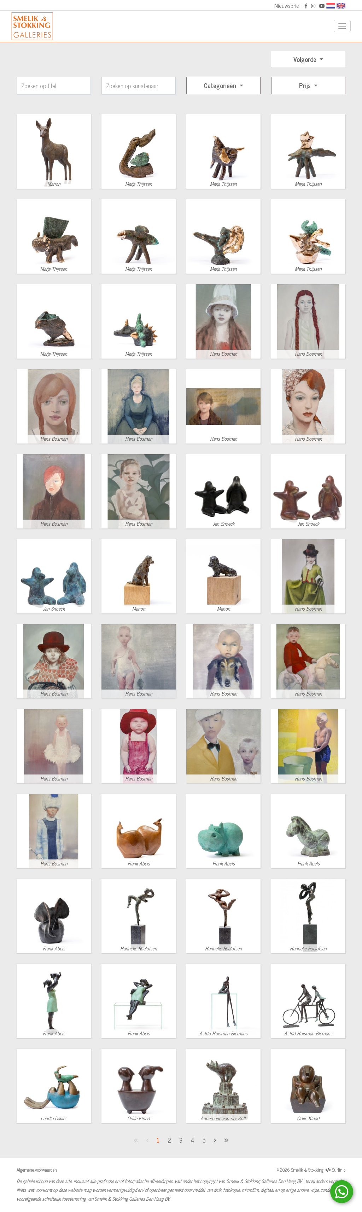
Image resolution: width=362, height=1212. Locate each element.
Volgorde (305, 59)
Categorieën (221, 85)
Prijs (305, 85)
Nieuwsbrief (287, 5)
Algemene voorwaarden (37, 1169)
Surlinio (338, 1169)
